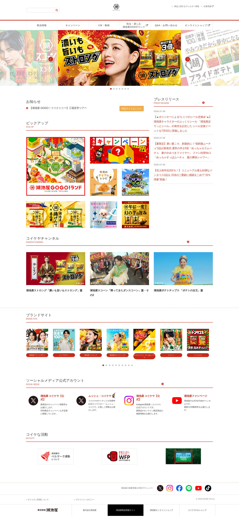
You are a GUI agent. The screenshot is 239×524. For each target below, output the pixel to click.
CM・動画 (104, 25)
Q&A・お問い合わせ (166, 25)
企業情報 (209, 6)
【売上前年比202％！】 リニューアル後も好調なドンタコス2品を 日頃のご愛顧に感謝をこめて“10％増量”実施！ (183, 175)
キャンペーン (73, 25)
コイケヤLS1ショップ (197, 518)
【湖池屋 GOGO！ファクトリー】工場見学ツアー (58, 108)
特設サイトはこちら (132, 108)
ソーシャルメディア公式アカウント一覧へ (188, 385)
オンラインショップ (197, 25)
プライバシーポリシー (85, 507)
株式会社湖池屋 (89, 518)
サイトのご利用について (38, 507)
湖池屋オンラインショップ (161, 518)
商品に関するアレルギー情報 (186, 6)
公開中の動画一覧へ (201, 242)
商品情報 (42, 25)
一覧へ (209, 103)
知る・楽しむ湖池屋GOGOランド (135, 25)
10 (132, 366)
